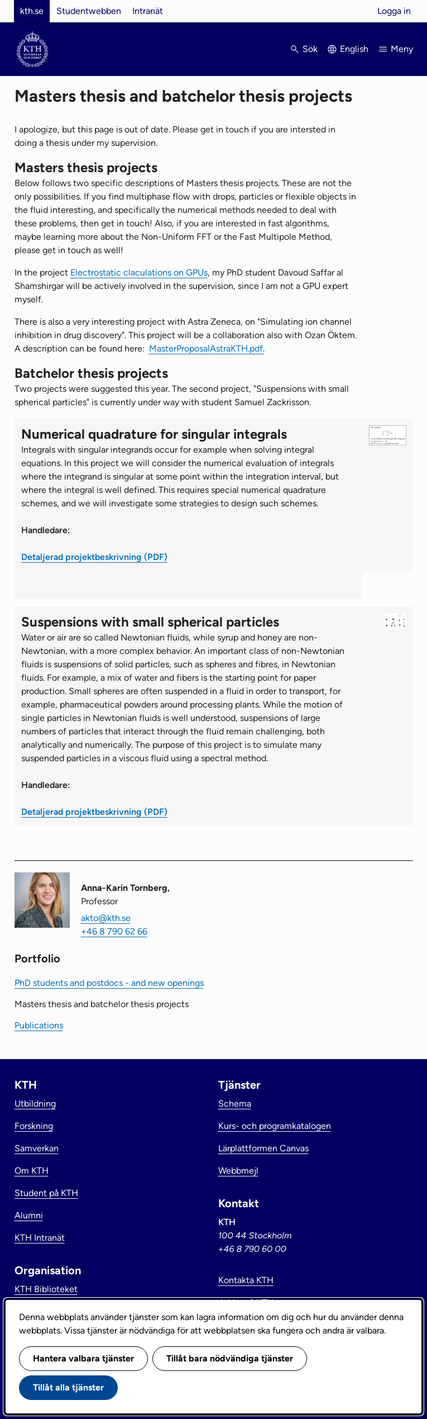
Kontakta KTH (246, 1280)
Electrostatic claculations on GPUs (139, 272)
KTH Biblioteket (46, 1289)
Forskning (34, 1126)
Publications (39, 1025)
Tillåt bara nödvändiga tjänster (229, 1358)
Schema (234, 1103)
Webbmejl (238, 1170)
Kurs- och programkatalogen (274, 1126)
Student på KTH (46, 1193)
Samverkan (37, 1148)
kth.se (32, 11)
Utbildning (35, 1103)
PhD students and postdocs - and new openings (109, 982)
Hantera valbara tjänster (83, 1358)
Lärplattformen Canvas (263, 1148)
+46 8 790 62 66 (114, 931)
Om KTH (32, 1170)
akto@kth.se (106, 918)
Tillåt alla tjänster (68, 1387)
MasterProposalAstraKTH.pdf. (207, 348)
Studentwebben (88, 11)
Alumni (29, 1215)
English (354, 49)
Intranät (147, 11)
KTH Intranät (40, 1237)
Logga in (394, 11)
